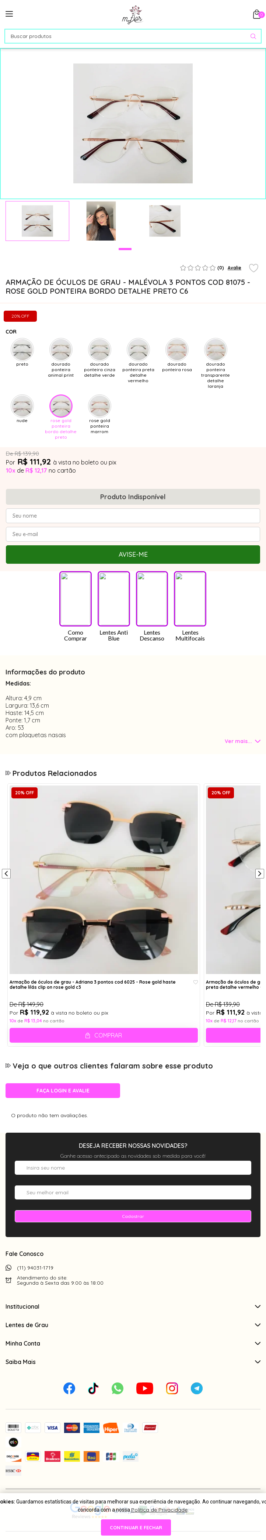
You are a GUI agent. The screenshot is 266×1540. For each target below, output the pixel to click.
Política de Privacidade (159, 1509)
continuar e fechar (136, 1527)
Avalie (234, 267)
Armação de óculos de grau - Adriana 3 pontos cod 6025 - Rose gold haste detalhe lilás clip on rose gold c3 (93, 912)
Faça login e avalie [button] (63, 1017)
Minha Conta (133, 1270)
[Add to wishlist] (253, 268)
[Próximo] (259, 801)
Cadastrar (133, 1143)
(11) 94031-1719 (35, 1194)
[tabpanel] (37, 221)
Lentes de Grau (133, 1252)
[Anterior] (6, 801)
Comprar (108, 962)
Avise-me (133, 554)
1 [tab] (125, 249)
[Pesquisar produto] (253, 36)
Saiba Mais (133, 1288)
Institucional (133, 1233)
